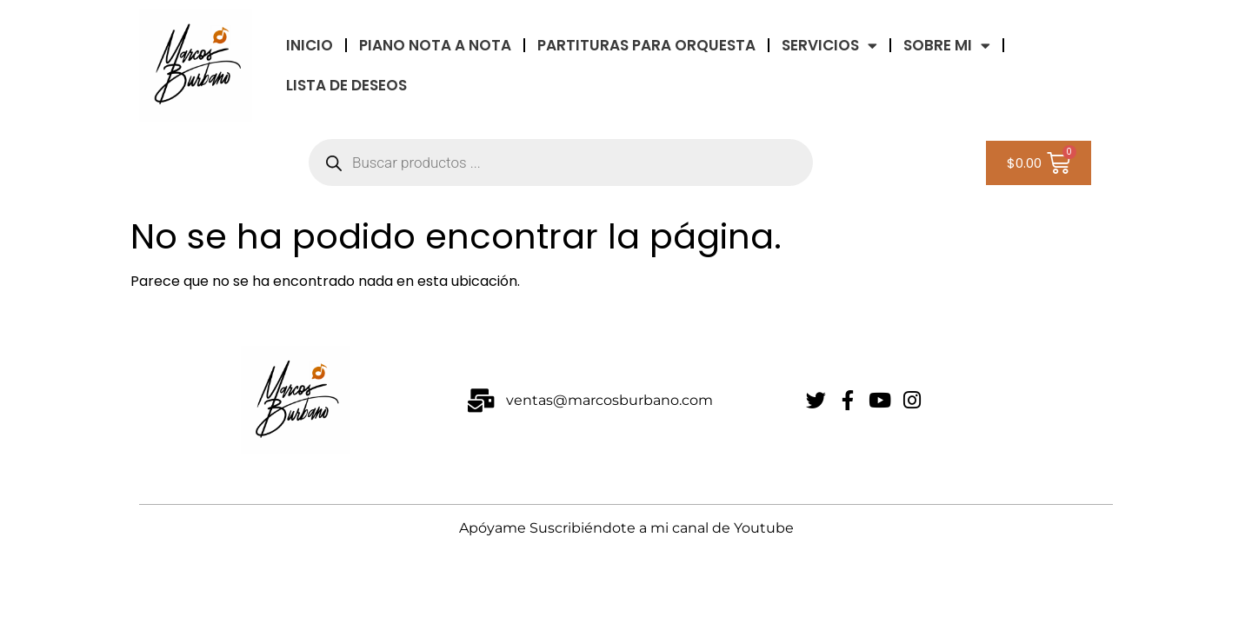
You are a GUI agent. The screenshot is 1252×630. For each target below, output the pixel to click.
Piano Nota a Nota (435, 45)
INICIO (309, 45)
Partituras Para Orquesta (646, 45)
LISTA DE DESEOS (346, 85)
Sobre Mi (946, 46)
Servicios (829, 46)
